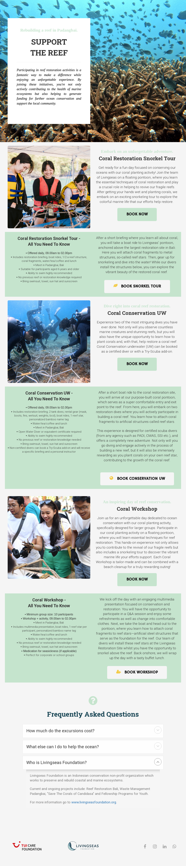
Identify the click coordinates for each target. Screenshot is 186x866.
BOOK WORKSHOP (137, 672)
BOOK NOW (137, 214)
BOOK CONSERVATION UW (137, 478)
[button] (157, 730)
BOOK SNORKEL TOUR (137, 286)
